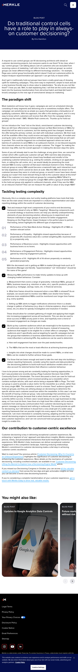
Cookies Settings (38, 667)
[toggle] (73, 5)
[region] (39, 663)
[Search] (65, 4)
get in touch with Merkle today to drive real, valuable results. (38, 479)
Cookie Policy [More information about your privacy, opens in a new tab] (20, 662)
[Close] (74, 658)
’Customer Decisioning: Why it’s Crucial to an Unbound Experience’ (38, 455)
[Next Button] (72, 581)
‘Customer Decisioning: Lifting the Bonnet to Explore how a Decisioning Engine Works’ (39, 462)
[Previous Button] (65, 581)
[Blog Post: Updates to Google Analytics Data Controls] (30, 540)
